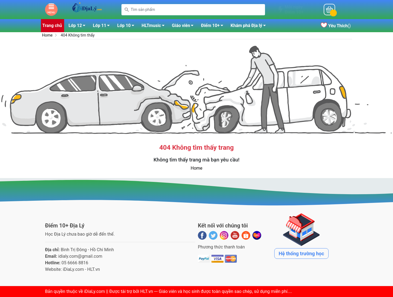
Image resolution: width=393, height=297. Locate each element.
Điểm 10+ (213, 26)
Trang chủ (52, 25)
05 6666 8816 (74, 262)
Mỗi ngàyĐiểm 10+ (294, 9)
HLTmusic (155, 26)
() (336, 25)
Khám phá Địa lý (250, 26)
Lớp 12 (78, 26)
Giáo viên (184, 26)
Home (47, 35)
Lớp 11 (103, 26)
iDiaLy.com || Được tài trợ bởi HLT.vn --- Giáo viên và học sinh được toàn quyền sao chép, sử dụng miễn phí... (187, 291)
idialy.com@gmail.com (80, 256)
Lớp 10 (127, 26)
